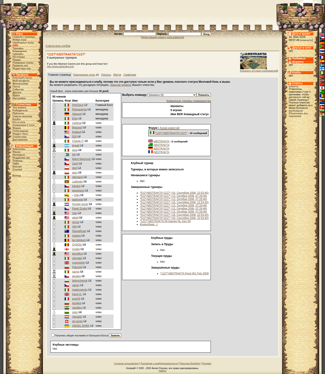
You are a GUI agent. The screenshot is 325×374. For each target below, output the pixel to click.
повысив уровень (121, 85)
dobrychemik (79, 280)
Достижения (20, 139)
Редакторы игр (22, 68)
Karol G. (77, 294)
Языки (17, 152)
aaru (74, 172)
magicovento (79, 289)
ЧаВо (16, 163)
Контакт (17, 166)
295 (15, 45)
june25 (76, 298)
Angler (76, 249)
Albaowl (76, 114)
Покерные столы (23, 62)
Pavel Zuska (79, 208)
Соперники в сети (24, 125)
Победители (20, 110)
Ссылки (17, 169)
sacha (75, 271)
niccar (75, 222)
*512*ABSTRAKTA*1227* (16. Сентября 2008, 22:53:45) (174, 192)
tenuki (75, 145)
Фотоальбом (20, 83)
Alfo (74, 226)
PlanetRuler (79, 231)
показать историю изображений (259, 70)
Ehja (74, 118)
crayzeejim (78, 262)
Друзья (17, 92)
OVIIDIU (77, 244)
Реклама (206, 363)
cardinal (76, 123)
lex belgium (79, 240)
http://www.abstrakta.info (60, 66)
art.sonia (77, 321)
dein (74, 168)
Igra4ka (76, 303)
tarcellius (77, 253)
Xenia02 (77, 316)
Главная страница (24, 36)
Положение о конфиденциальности (159, 363)
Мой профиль (21, 80)
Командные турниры (20, 52)
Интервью (19, 154)
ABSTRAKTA (161, 141)
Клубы (17, 119)
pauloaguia (296, 110)
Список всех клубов (58, 46)
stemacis (77, 177)
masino (76, 235)
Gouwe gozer (80, 204)
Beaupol (77, 127)
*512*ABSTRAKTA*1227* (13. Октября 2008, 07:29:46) (173, 196)
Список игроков (22, 116)
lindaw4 (76, 132)
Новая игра (19, 39)
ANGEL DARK (80, 325)
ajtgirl (75, 217)
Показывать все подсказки (298, 114)
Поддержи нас (21, 157)
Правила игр (20, 65)
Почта (16, 86)
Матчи (117, 74)
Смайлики (129, 74)
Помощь (18, 160)
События (18, 89)
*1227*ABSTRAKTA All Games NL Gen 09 (165, 221)
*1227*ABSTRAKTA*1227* (171, 133)
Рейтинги (18, 113)
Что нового (19, 107)
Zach (75, 163)
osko (75, 312)
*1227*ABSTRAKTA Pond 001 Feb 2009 (184, 273)
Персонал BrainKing (189, 363)
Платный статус (22, 77)
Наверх (162, 370)
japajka (76, 276)
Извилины (19, 149)
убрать (293, 86)
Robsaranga (79, 109)
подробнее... (149, 224)
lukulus (76, 186)
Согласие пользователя (126, 363)
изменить (306, 40)
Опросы (106, 74)
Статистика (20, 136)
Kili (74, 154)
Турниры (18, 48)
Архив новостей (169, 128)
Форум (17, 128)
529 (74, 136)
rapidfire (77, 307)
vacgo (75, 285)
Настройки (19, 98)
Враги (16, 95)
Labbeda (77, 181)
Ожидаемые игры (84, 74)
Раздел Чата (20, 133)
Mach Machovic (81, 159)
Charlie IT (78, 141)
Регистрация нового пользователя (162, 37)
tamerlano (78, 190)
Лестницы (19, 56)
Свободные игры (23, 42)
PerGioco (77, 105)
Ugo (74, 213)
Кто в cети (19, 122)
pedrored (77, 199)
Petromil (77, 267)
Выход (17, 175)
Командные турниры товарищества (189, 101)
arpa (74, 150)
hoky (77, 195)
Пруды (17, 59)
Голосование (21, 131)
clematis (77, 258)
